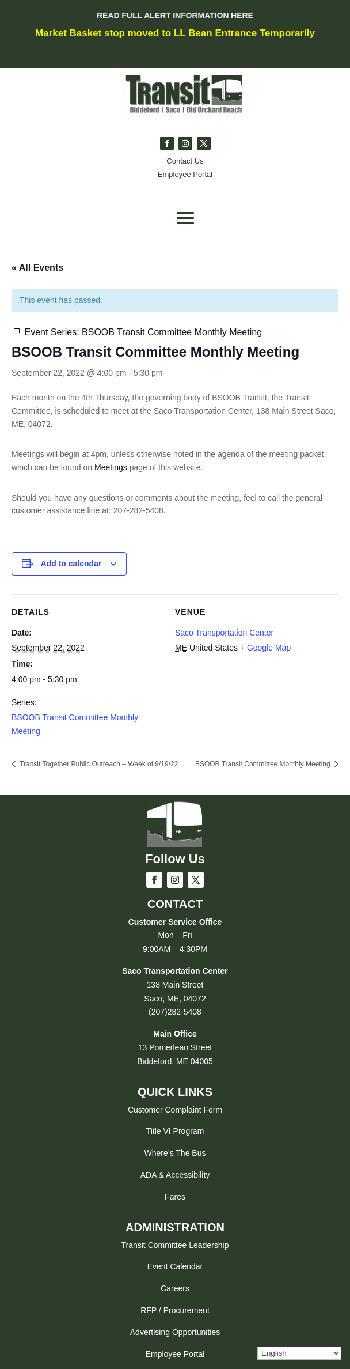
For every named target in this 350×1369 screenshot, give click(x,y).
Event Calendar (175, 1266)
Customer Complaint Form (175, 1109)
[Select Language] (299, 1353)
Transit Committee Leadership (175, 1245)
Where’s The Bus (175, 1153)
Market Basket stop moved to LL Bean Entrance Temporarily (175, 33)
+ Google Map (265, 647)
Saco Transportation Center (224, 632)
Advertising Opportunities (175, 1332)
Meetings (110, 467)
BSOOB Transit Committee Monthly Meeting (263, 764)
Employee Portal (175, 1354)
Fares (175, 1196)
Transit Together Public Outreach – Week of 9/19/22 (98, 764)
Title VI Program (175, 1131)
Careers (175, 1288)
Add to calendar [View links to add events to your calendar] (71, 563)
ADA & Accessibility (175, 1174)
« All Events (37, 268)
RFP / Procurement (175, 1310)
